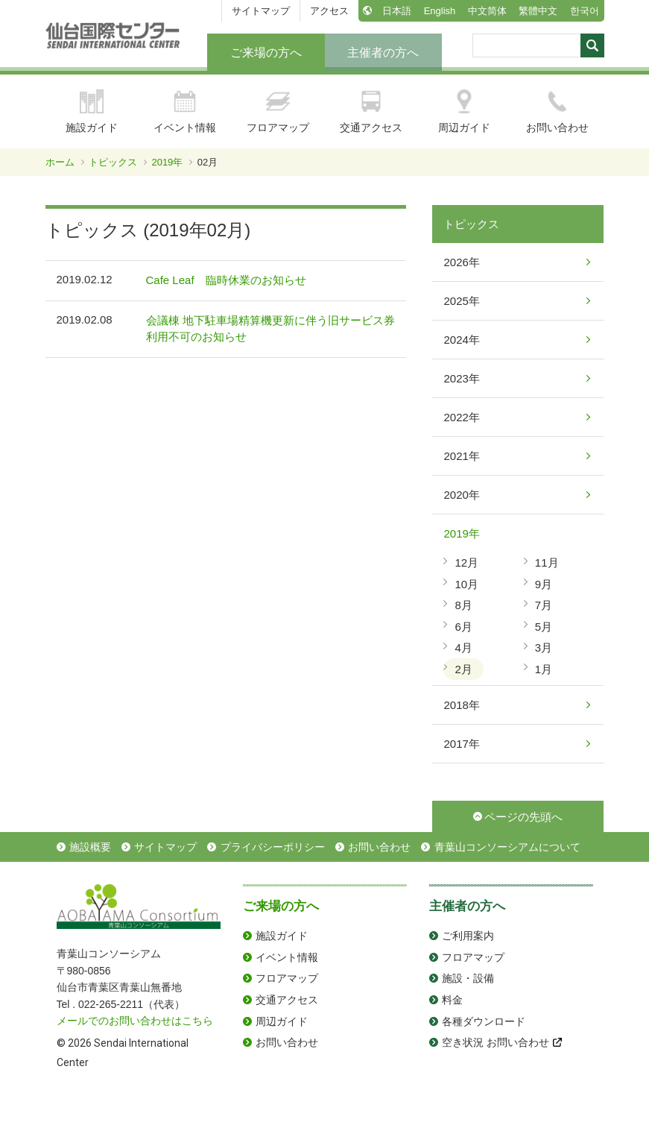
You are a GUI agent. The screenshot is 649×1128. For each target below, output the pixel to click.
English (440, 10)
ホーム (60, 162)
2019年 (167, 162)
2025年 (461, 300)
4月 (463, 647)
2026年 (461, 262)
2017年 (461, 743)
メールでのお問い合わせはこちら (135, 1021)
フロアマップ (278, 111)
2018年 (461, 705)
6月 (463, 626)
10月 (466, 584)
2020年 (461, 494)
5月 (543, 626)
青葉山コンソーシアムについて (507, 847)
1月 (543, 669)
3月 (543, 647)
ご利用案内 (468, 936)
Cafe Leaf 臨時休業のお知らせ (226, 280)
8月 (463, 605)
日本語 (396, 10)
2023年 (461, 378)
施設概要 (90, 847)
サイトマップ (261, 10)
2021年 (461, 456)
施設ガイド (92, 111)
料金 (452, 1000)
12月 (466, 562)
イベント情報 (184, 111)
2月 (463, 669)
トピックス (113, 162)
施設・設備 (468, 978)
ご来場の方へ (266, 52)
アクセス (329, 10)
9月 (543, 584)
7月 (543, 605)
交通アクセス (371, 111)
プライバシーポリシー (273, 847)
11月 (547, 562)
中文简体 (487, 10)
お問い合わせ (557, 111)
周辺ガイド (464, 111)
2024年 (461, 339)
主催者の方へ (383, 52)
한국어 (584, 10)
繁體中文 (538, 10)
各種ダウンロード (483, 1021)
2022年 (461, 417)
